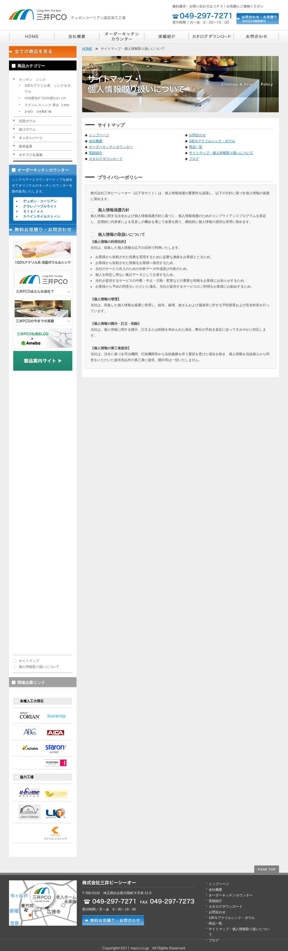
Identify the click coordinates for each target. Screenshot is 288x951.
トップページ (99, 135)
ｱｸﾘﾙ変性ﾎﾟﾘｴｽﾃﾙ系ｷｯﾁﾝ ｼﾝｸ (45, 98)
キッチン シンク (32, 80)
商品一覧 (195, 147)
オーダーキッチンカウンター (43, 170)
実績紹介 (95, 153)
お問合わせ (197, 135)
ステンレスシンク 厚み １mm (46, 105)
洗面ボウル (27, 121)
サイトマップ (29, 661)
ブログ (194, 159)
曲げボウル (27, 129)
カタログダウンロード (106, 159)
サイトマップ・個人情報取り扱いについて (221, 153)
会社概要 (95, 141)
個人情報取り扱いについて (39, 667)
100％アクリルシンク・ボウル (212, 141)
